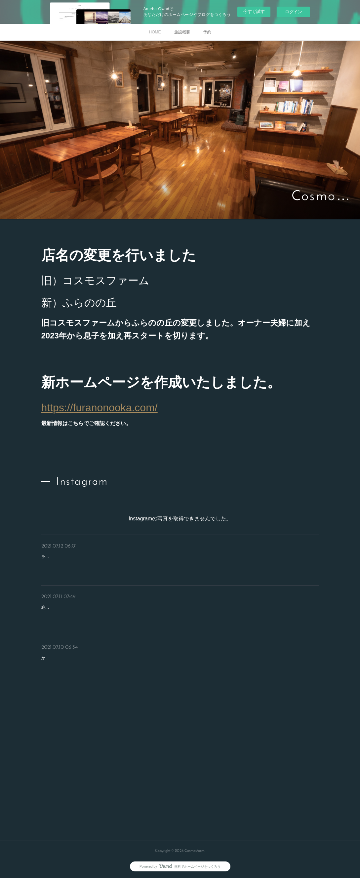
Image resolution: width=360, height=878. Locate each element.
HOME (155, 32)
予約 (207, 32)
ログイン (293, 11)
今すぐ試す (254, 11)
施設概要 (182, 32)
